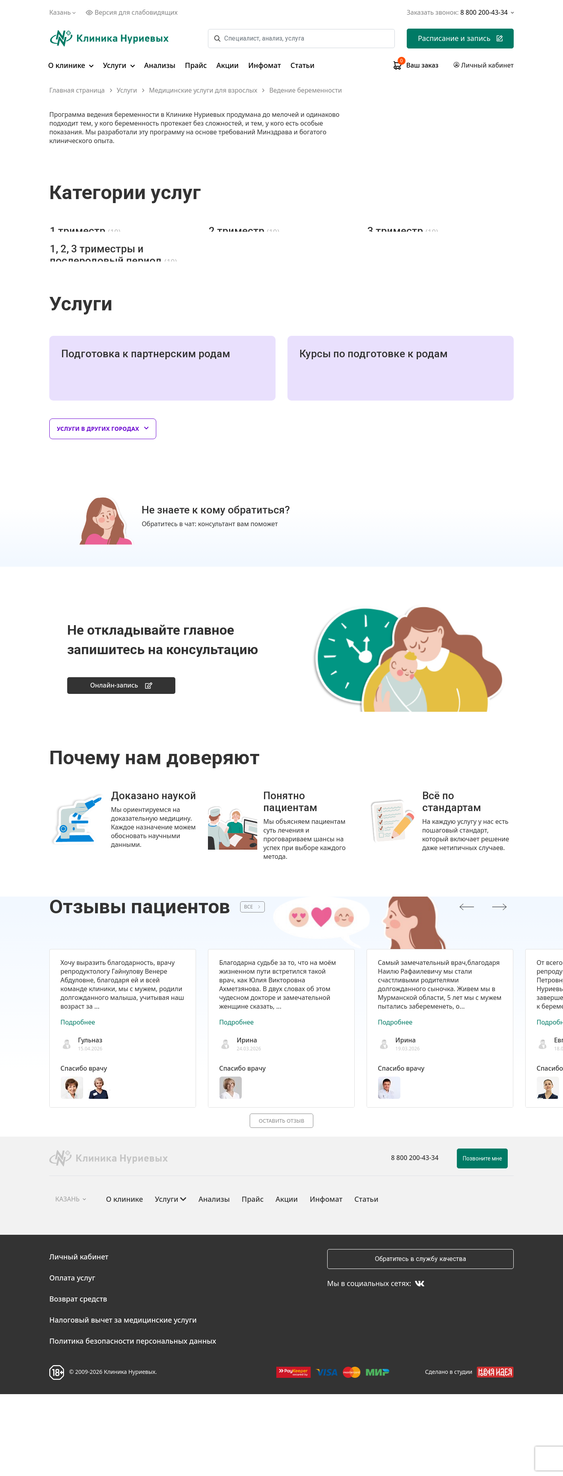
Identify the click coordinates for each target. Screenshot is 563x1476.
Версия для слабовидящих (131, 12)
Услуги (119, 65)
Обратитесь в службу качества (420, 1340)
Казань (63, 12)
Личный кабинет (79, 1338)
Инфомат (264, 65)
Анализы (160, 65)
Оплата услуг (72, 1359)
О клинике (70, 65)
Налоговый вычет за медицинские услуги (123, 1401)
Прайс (196, 65)
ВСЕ (252, 987)
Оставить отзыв (281, 1201)
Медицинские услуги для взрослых (203, 90)
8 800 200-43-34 (415, 1239)
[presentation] (466, 987)
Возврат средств (78, 1380)
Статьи (303, 65)
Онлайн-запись (121, 764)
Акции (227, 65)
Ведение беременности (305, 90)
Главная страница (77, 90)
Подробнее (77, 1102)
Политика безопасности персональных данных (132, 1423)
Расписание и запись (460, 38)
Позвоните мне (482, 1240)
